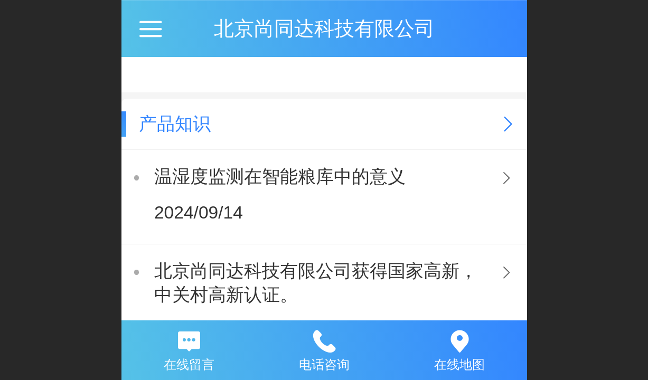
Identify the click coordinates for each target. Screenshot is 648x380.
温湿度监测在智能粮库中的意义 (280, 176)
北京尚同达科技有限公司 (324, 28)
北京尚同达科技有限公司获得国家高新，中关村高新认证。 (315, 283)
